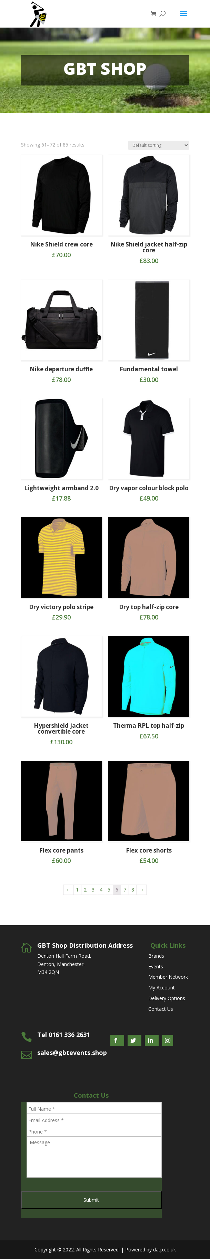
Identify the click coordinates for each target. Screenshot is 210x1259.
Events (155, 966)
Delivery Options (166, 998)
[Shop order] (158, 145)
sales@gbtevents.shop (72, 1052)
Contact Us (160, 1009)
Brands (156, 956)
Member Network (168, 977)
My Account (161, 987)
